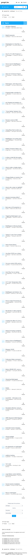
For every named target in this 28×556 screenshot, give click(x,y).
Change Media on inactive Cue (13, 177)
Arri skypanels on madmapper (13, 446)
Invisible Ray (9, 178)
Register (24, 2)
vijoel (8, 246)
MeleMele (8, 332)
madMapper (12, 11)
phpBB (6, 554)
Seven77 (8, 389)
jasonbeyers (9, 217)
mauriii (8, 429)
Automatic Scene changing (12, 428)
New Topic (5, 15)
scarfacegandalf (10, 302)
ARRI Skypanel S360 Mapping (13, 418)
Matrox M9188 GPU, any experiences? (16, 369)
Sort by (14, 509)
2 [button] (10, 17)
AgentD (8, 485)
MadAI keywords (10, 35)
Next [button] (13, 17)
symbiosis (9, 342)
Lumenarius (9, 65)
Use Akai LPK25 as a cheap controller (15, 253)
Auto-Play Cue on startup (12, 272)
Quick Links (5, 7)
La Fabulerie (9, 360)
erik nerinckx (9, 158)
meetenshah (9, 465)
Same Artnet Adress (10, 244)
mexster (8, 188)
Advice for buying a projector (13, 330)
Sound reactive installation (12, 484)
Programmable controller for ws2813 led (16, 92)
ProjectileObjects (10, 140)
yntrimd (8, 264)
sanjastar (8, 85)
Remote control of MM (11, 120)
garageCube (5, 2)
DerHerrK (8, 380)
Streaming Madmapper (11, 379)
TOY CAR (8, 464)
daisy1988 (9, 93)
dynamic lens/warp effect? (12, 197)
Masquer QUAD (9, 349)
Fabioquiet (9, 312)
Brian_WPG (9, 45)
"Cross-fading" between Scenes (14, 111)
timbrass (8, 36)
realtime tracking (10, 455)
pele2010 (8, 456)
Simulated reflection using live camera (15, 408)
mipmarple (9, 370)
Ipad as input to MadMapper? (13, 340)
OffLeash (8, 112)
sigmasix (8, 227)
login (18, 2)
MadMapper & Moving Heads (13, 226)
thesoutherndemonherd (11, 475)
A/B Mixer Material (10, 26)
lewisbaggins (9, 55)
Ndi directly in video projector (13, 310)
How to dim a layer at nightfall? (13, 187)
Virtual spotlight (9, 436)
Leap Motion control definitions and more (16, 474)
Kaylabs (8, 27)
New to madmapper (10, 492)
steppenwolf (9, 168)
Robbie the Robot (10, 409)
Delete (7, 388)
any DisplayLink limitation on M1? (14, 102)
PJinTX (8, 494)
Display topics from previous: (14, 505)
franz (8, 208)
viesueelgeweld (10, 399)
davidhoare (9, 198)
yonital (8, 447)
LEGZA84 (9, 350)
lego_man (9, 103)
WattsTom (9, 419)
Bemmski (8, 283)
